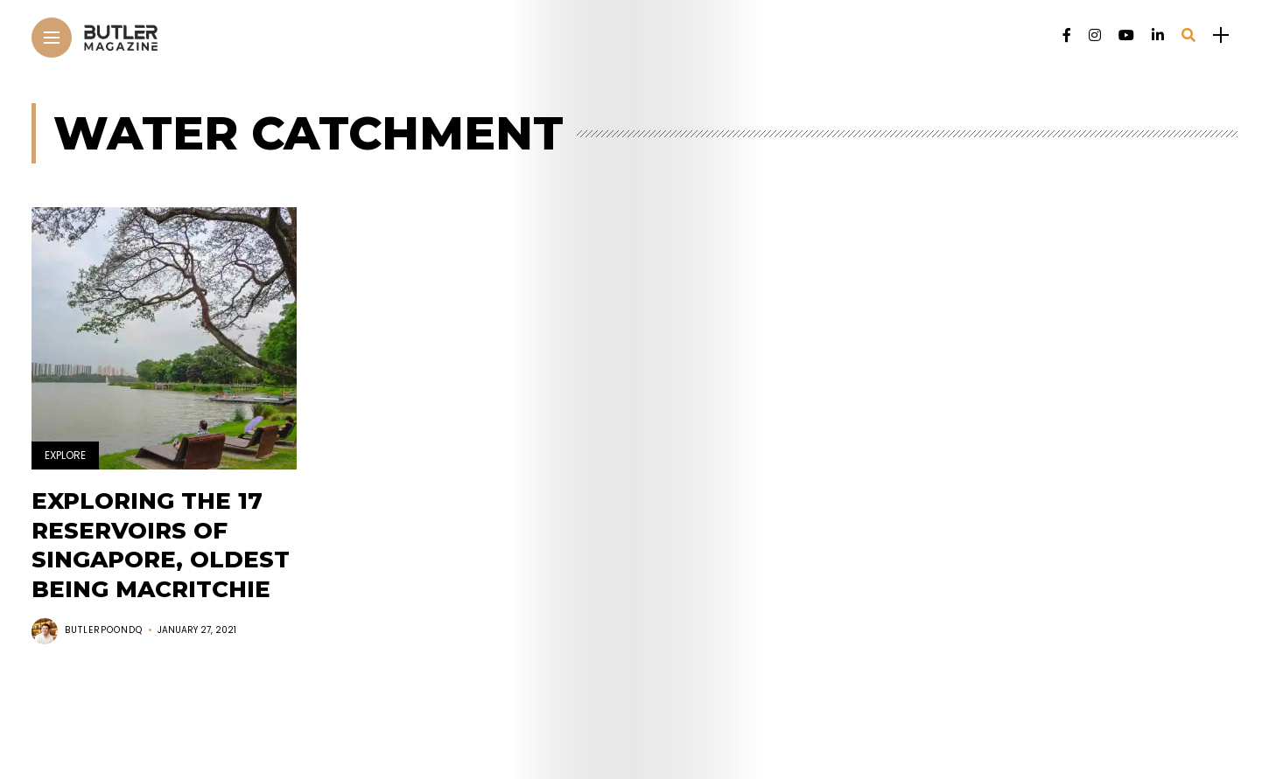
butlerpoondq (104, 629)
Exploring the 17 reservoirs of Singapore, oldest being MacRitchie (161, 545)
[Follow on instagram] (1095, 35)
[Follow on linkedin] (1158, 35)
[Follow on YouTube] (1126, 35)
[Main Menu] (52, 38)
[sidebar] (1221, 35)
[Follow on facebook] (1066, 35)
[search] (1188, 35)
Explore (65, 455)
